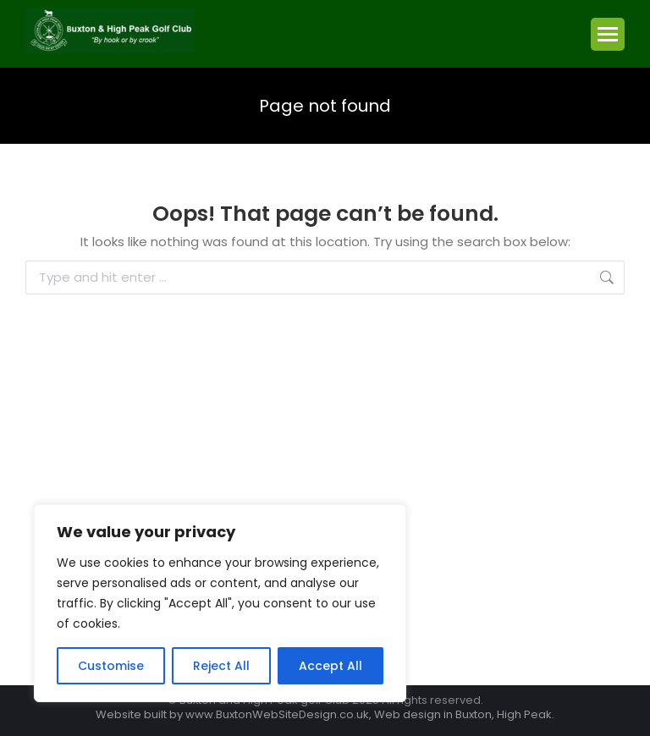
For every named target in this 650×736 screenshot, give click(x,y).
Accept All (330, 665)
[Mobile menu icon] (608, 34)
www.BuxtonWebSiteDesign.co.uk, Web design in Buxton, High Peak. (369, 714)
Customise (111, 665)
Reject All (221, 665)
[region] (220, 603)
